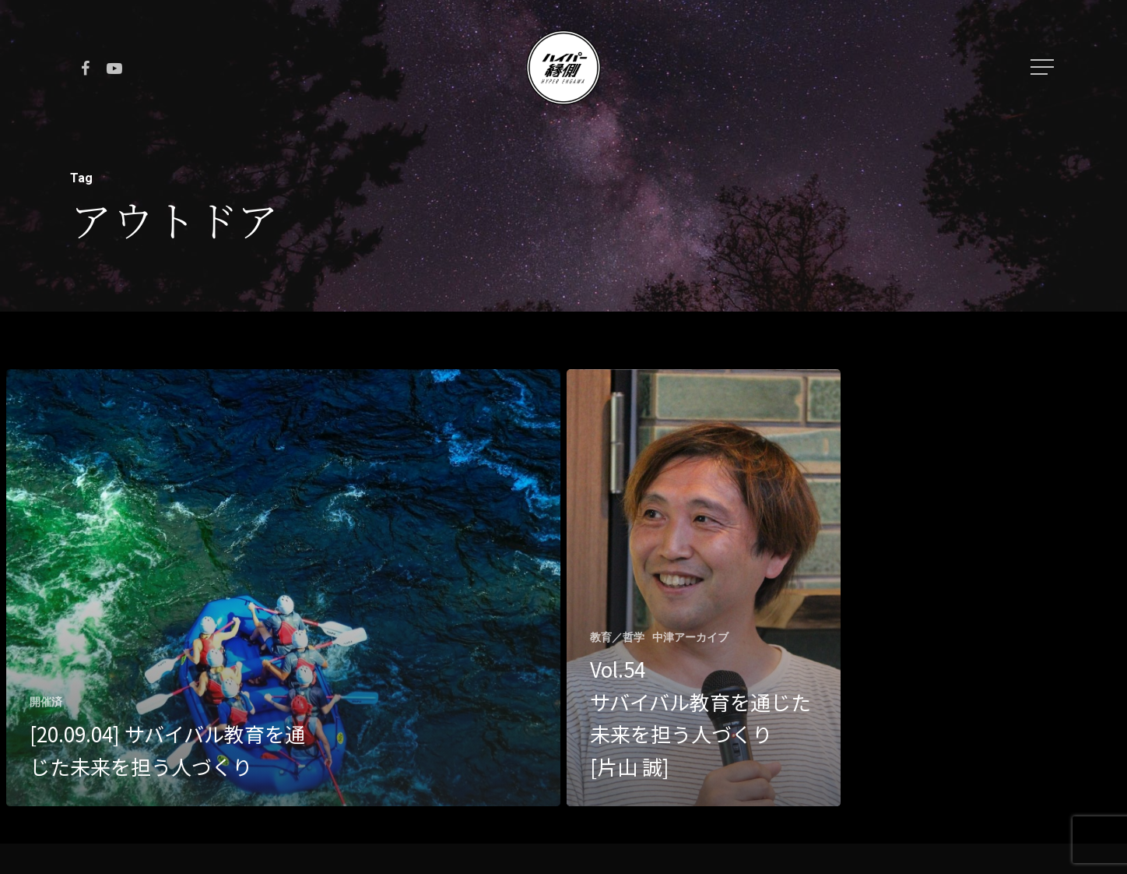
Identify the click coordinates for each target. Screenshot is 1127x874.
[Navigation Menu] (1043, 67)
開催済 (46, 702)
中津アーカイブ (690, 637)
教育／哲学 (617, 637)
